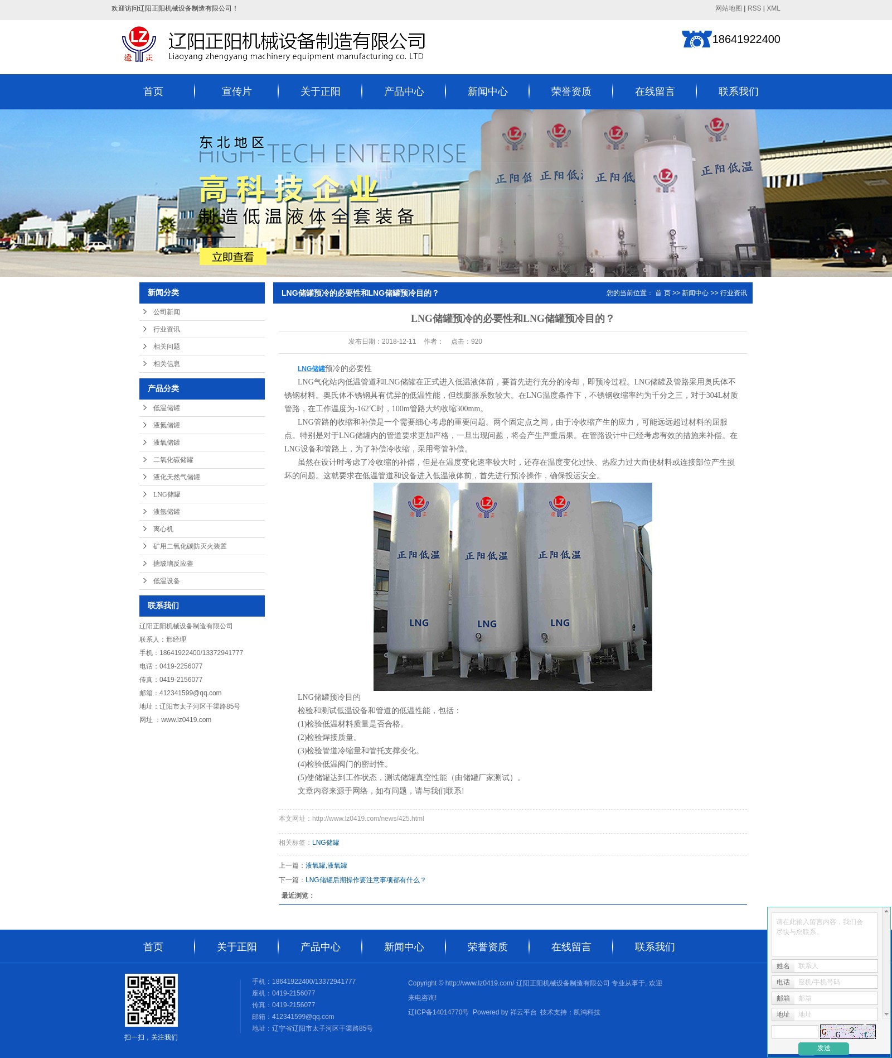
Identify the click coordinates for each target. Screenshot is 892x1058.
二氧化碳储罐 (173, 460)
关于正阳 (320, 91)
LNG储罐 (167, 494)
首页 (153, 91)
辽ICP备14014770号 (438, 1012)
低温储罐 (166, 408)
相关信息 (166, 364)
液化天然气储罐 (176, 477)
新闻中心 (488, 91)
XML (773, 8)
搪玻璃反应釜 (173, 564)
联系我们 (739, 91)
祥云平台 (523, 1012)
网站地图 (728, 8)
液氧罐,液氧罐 (326, 865)
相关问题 (166, 346)
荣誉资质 (571, 91)
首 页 (662, 293)
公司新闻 (166, 312)
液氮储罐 (166, 425)
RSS (755, 8)
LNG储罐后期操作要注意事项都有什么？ (366, 880)
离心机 (163, 529)
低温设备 (166, 581)
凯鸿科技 (587, 1012)
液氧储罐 (166, 442)
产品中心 (404, 91)
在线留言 (655, 91)
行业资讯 (166, 329)
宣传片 (237, 91)
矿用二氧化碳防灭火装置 (190, 546)
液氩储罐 (166, 512)
